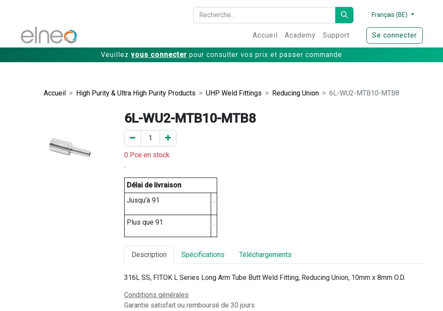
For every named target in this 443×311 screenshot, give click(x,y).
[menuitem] (265, 35)
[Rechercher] (344, 15)
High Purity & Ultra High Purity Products (136, 93)
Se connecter (394, 35)
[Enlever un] (132, 138)
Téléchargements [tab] (265, 255)
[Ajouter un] (168, 138)
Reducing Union (295, 93)
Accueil (55, 93)
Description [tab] (149, 255)
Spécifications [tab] (203, 255)
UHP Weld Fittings (234, 93)
